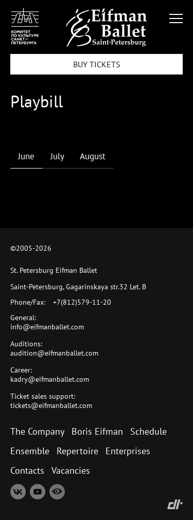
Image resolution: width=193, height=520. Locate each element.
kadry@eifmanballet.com (49, 379)
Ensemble (29, 451)
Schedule (148, 431)
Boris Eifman (97, 431)
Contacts (27, 470)
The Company (37, 431)
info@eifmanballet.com (47, 326)
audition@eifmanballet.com (54, 353)
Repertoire (77, 451)
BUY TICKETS (96, 64)
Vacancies (70, 470)
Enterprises (128, 451)
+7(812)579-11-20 (82, 302)
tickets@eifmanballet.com (51, 405)
